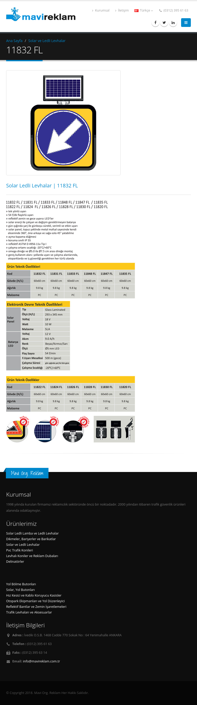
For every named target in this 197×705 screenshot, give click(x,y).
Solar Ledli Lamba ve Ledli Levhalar (32, 533)
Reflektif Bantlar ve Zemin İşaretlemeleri (36, 607)
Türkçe (143, 10)
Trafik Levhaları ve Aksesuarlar (29, 612)
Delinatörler (15, 561)
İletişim (122, 10)
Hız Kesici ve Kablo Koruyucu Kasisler (34, 595)
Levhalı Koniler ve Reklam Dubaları (32, 556)
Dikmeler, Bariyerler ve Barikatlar (31, 539)
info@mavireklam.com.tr (41, 661)
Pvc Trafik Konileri (19, 550)
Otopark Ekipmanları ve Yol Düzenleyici (35, 601)
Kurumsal (100, 10)
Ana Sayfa (14, 40)
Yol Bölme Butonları (21, 584)
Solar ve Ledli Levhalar (46, 40)
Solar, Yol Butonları (20, 590)
